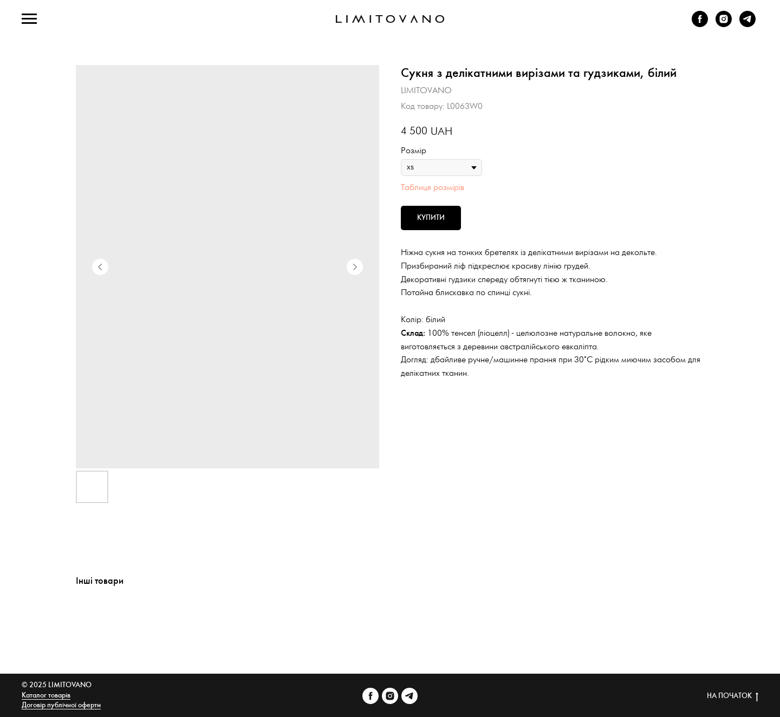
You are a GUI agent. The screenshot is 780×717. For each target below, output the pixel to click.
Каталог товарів (46, 695)
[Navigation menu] (29, 19)
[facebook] (700, 24)
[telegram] (747, 24)
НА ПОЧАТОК (732, 696)
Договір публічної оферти (61, 705)
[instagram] (724, 24)
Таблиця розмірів (432, 188)
